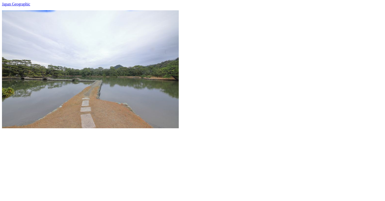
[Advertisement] (149, 162)
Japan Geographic (16, 4)
